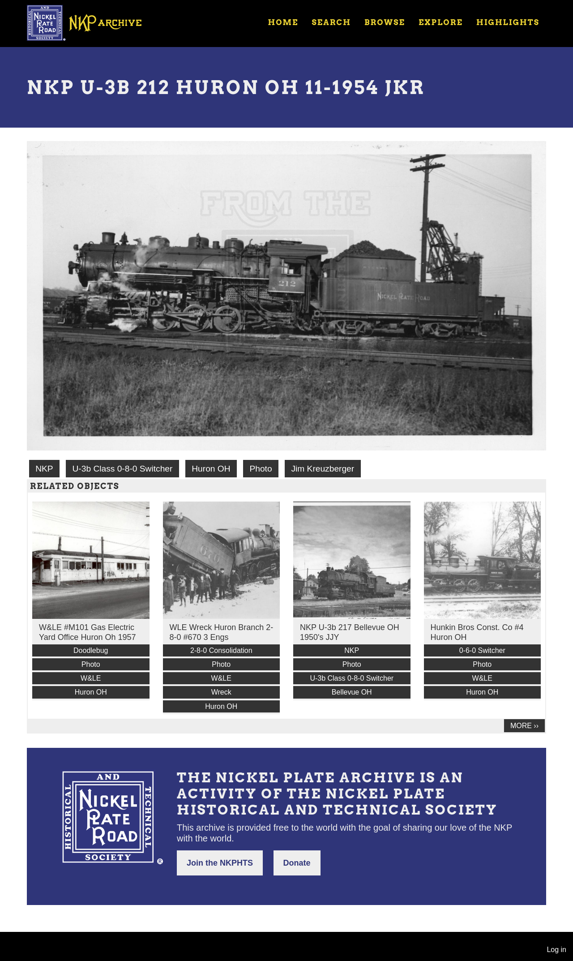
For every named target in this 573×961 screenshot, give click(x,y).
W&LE (91, 678)
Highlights (507, 22)
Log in (556, 949)
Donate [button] (297, 862)
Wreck (221, 692)
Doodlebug (90, 650)
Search (331, 22)
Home (283, 22)
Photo (260, 468)
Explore (441, 22)
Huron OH (211, 468)
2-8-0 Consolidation (221, 650)
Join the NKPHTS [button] (220, 862)
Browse (384, 22)
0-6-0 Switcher (482, 650)
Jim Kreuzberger (322, 468)
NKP (44, 468)
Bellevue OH (352, 692)
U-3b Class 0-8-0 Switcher (122, 468)
